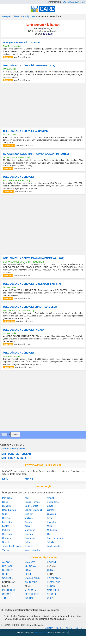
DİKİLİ (28, 574)
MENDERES (8, 590)
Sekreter (6, 542)
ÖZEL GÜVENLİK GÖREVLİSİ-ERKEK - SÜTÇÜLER (30, 307)
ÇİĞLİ (5, 574)
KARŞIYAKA (31, 582)
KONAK (51, 586)
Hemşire (6, 518)
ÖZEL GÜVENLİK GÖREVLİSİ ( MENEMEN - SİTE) (29, 65)
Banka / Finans (32, 502)
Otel (49, 534)
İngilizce (29, 518)
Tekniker (51, 542)
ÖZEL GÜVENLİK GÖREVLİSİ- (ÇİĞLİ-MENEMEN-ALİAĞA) (33, 258)
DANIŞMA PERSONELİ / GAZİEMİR (21, 42)
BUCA (28, 570)
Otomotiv (6, 538)
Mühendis (52, 530)
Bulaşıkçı (6, 506)
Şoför (27, 542)
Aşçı (27, 498)
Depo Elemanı (9, 510)
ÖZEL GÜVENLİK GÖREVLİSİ (18, 177)
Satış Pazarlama (55, 538)
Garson (50, 510)
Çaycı (50, 506)
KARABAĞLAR (54, 578)
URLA (50, 598)
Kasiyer (28, 522)
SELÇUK (51, 594)
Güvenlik (51, 514)
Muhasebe (30, 530)
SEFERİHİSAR (32, 594)
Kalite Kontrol (8, 522)
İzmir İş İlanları (28, 16)
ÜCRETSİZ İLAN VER (74, 2)
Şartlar (59, 628)
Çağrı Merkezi (32, 506)
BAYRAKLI (7, 566)
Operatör (29, 534)
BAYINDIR (52, 562)
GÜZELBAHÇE (32, 578)
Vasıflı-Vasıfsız (54, 546)
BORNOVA (7, 570)
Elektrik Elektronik (33, 510)
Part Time (7, 498)
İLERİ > (15, 435)
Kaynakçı (51, 522)
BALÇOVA (30, 562)
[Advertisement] (43, 105)
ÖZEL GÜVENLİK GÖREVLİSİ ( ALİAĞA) (24, 330)
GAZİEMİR (7, 578)
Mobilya (6, 530)
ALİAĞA (6, 562)
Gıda (4, 514)
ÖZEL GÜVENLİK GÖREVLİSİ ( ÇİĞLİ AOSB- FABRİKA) (32, 284)
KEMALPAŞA (53, 582)
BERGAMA (30, 566)
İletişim (78, 628)
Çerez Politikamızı (41, 632)
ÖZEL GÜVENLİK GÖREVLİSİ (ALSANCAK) (26, 131)
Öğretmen (29, 538)
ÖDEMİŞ (6, 594)
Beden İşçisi (53, 502)
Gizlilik (69, 628)
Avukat (50, 498)
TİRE (4, 598)
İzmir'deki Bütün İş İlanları (13, 448)
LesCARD (48, 628)
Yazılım (5, 550)
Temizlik (29, 546)
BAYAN (5, 479)
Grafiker (29, 514)
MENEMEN (30, 590)
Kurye (27, 526)
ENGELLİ (29, 479)
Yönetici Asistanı (33, 550)
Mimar (50, 526)
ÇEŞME (51, 570)
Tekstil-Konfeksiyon (11, 546)
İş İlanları (16, 16)
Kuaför (5, 526)
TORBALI (29, 598)
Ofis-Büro (7, 534)
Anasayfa (5, 16)
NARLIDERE (53, 590)
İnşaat (50, 518)
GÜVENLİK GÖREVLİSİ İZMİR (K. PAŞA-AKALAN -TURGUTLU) (36, 154)
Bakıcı (5, 502)
